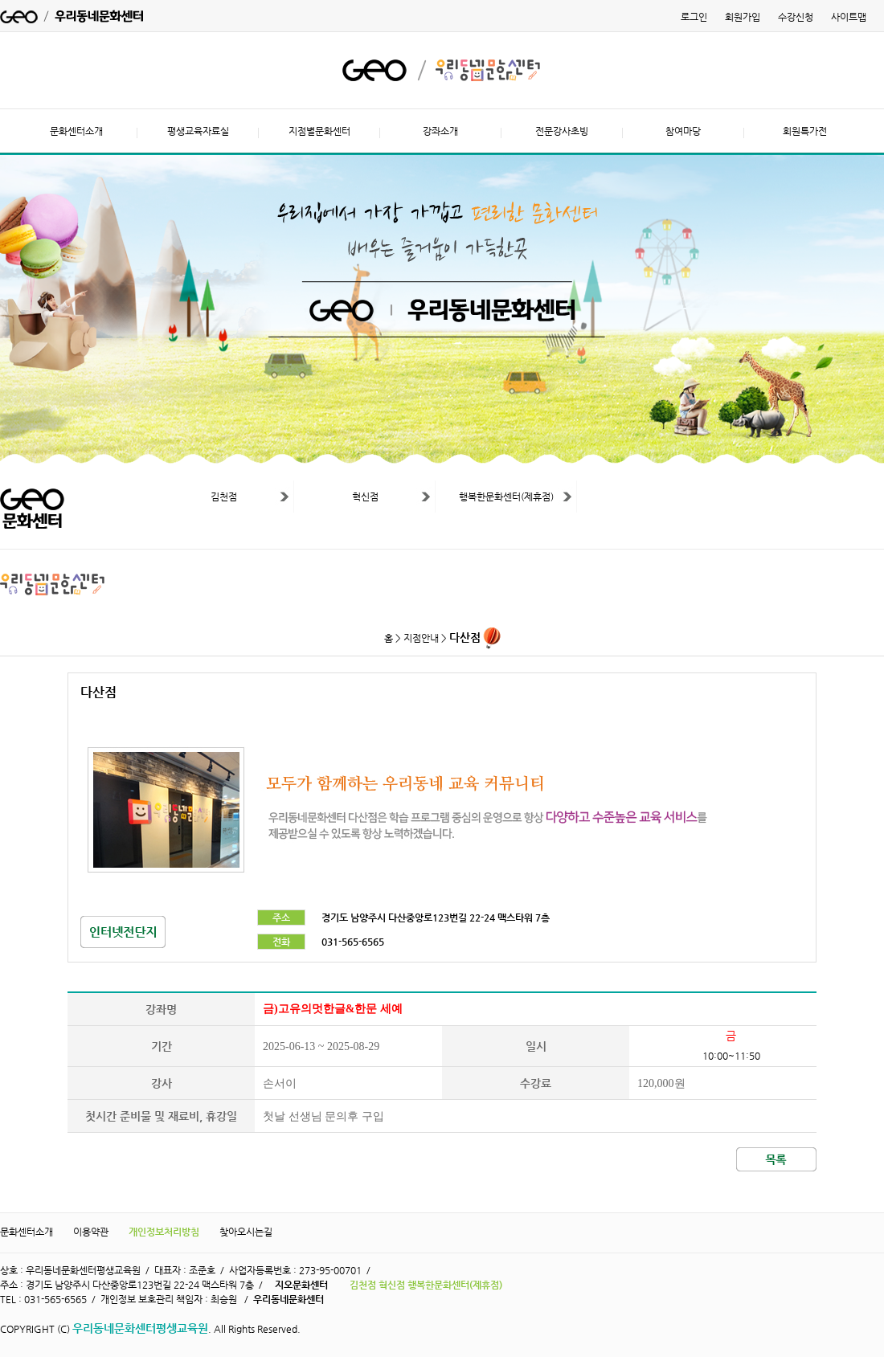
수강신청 (795, 16)
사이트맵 (848, 16)
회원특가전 (805, 131)
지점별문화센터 (319, 131)
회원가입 (742, 16)
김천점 (224, 496)
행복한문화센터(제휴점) (506, 496)
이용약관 (90, 1231)
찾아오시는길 (245, 1231)
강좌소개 (440, 131)
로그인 (694, 16)
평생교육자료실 (198, 131)
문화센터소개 (76, 131)
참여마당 (683, 131)
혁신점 (365, 496)
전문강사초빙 (561, 131)
